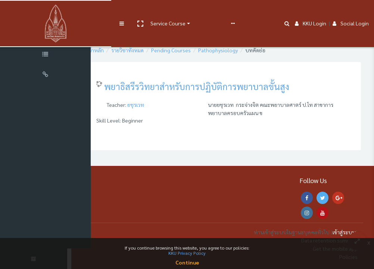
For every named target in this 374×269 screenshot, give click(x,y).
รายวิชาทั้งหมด (153, 50)
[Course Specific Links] (48, 55)
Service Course (153, 12)
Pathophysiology (244, 50)
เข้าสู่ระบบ (344, 232)
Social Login (351, 12)
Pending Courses (196, 50)
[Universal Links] (48, 75)
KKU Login (310, 12)
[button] (126, 12)
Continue (187, 262)
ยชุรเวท (161, 104)
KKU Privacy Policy (187, 253)
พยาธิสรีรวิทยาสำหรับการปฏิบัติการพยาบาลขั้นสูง (222, 86)
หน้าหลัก (120, 50)
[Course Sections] (48, 35)
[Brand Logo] (48, 12)
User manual (195, 12)
